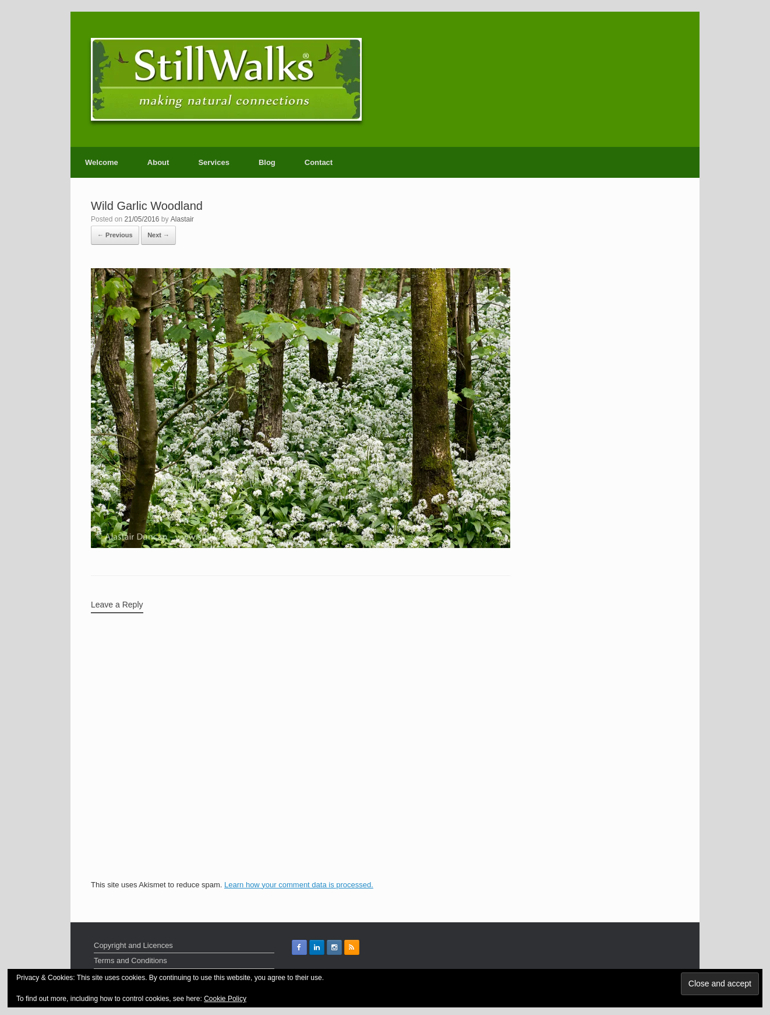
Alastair (182, 219)
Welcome (101, 162)
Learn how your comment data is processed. (298, 884)
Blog (267, 162)
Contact (319, 162)
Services (213, 162)
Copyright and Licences (133, 945)
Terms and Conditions (130, 960)
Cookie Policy (225, 999)
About (158, 162)
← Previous (115, 234)
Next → (158, 234)
